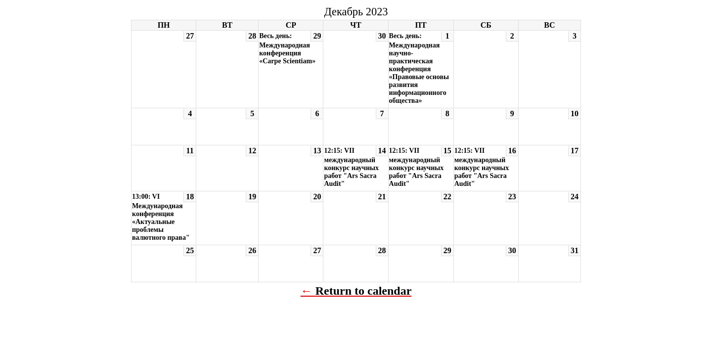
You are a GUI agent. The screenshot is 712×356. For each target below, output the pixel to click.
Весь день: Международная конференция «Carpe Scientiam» (287, 48)
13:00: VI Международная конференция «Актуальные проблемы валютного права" (161, 217)
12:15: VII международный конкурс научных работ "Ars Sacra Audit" (351, 167)
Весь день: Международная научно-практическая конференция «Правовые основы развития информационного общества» (419, 68)
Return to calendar (363, 290)
